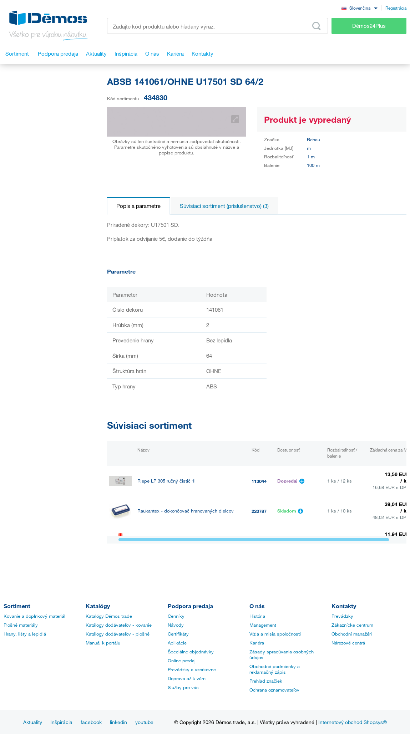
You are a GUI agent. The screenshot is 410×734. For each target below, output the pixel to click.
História (257, 616)
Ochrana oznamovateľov (274, 690)
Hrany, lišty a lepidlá (25, 634)
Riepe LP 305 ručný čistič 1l (166, 481)
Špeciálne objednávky (191, 651)
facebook (91, 722)
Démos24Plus (369, 25)
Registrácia (395, 8)
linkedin (118, 722)
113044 (259, 481)
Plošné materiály (21, 625)
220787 (259, 511)
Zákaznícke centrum (352, 625)
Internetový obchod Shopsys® (352, 722)
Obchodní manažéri (351, 634)
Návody (176, 625)
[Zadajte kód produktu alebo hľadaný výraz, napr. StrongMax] (217, 26)
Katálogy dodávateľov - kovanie (119, 625)
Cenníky (176, 616)
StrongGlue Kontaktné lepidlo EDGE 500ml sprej (187, 541)
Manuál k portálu (103, 643)
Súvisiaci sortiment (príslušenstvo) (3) (224, 206)
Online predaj (182, 660)
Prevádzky (342, 616)
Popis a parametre (138, 206)
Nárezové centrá (348, 643)
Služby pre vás (183, 687)
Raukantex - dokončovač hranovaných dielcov (185, 511)
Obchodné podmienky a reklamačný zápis (274, 669)
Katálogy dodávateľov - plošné (118, 634)
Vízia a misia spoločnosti (275, 634)
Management (262, 625)
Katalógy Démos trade (109, 616)
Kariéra (256, 643)
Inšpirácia (61, 722)
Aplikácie (177, 643)
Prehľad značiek (265, 681)
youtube (144, 722)
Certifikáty (178, 634)
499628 (259, 541)
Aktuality (32, 722)
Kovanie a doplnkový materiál (34, 616)
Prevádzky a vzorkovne (192, 669)
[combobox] (359, 7)
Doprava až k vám (187, 678)
